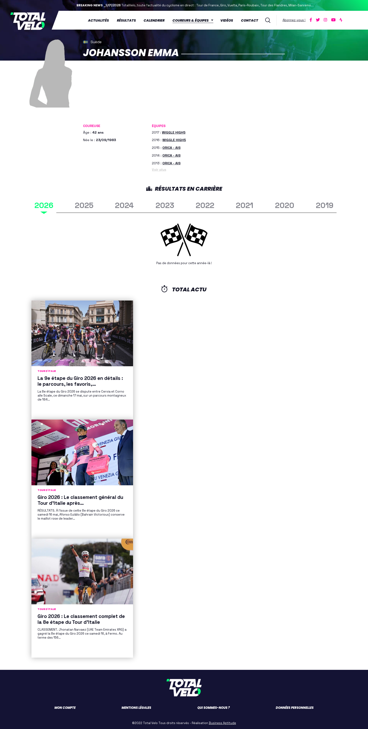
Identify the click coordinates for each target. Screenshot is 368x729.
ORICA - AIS (171, 147)
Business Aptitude (222, 722)
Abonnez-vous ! (295, 20)
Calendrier (155, 20)
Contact (251, 20)
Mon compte (65, 707)
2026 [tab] (43, 204)
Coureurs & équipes (192, 20)
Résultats (127, 20)
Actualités (99, 20)
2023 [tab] (165, 204)
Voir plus (159, 168)
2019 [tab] (325, 204)
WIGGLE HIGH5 (173, 131)
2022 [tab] (205, 204)
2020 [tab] (284, 204)
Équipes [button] (158, 125)
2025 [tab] (84, 204)
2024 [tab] (124, 204)
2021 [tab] (244, 204)
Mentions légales (136, 707)
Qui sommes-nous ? (213, 707)
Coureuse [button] (91, 125)
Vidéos (228, 20)
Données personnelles (295, 707)
